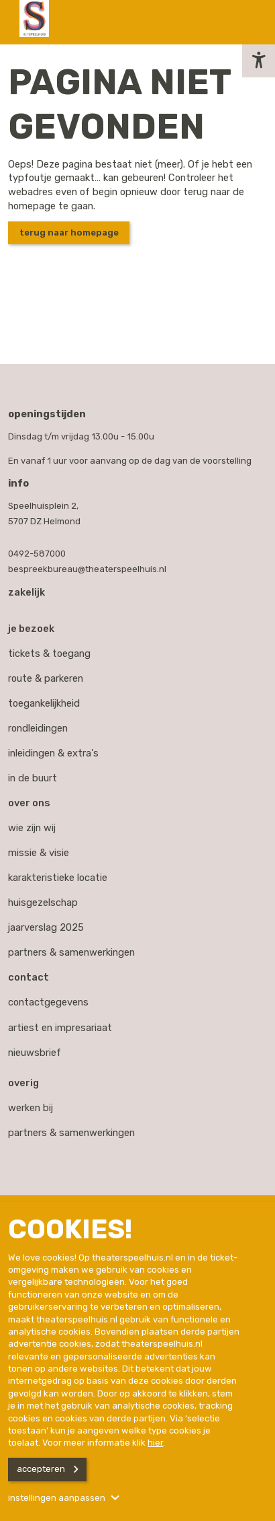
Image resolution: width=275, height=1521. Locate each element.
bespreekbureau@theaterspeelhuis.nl (87, 569)
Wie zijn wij (32, 828)
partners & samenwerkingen (71, 1133)
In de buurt (32, 778)
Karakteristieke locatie (57, 878)
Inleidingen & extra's (53, 753)
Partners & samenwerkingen (71, 952)
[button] (258, 60)
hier (155, 1443)
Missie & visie (38, 853)
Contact (28, 977)
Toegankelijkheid (44, 703)
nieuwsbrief (34, 1053)
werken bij (30, 1108)
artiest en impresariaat (60, 1028)
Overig (23, 1083)
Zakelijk (26, 592)
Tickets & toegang (49, 653)
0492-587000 (37, 554)
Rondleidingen (38, 728)
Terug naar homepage (69, 232)
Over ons (29, 803)
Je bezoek (31, 629)
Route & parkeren (45, 678)
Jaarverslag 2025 (46, 927)
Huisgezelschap (43, 902)
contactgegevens (48, 1002)
